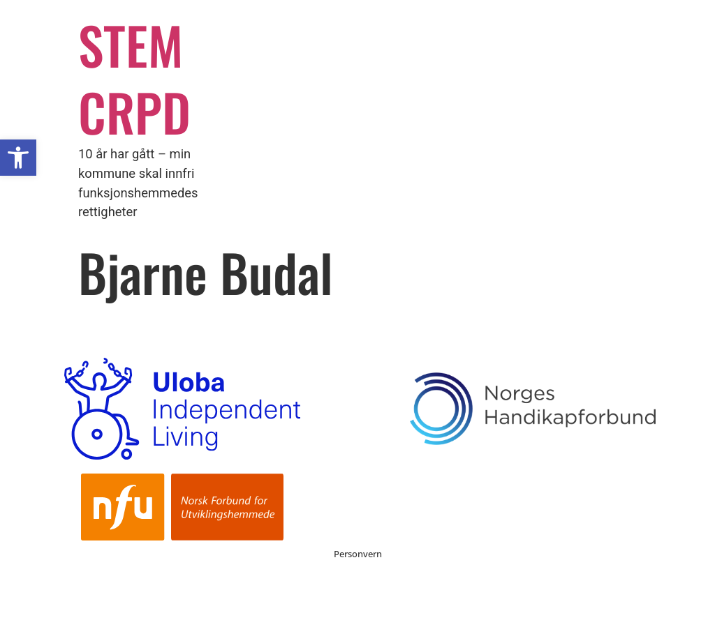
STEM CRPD (134, 77)
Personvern (358, 553)
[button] (18, 157)
